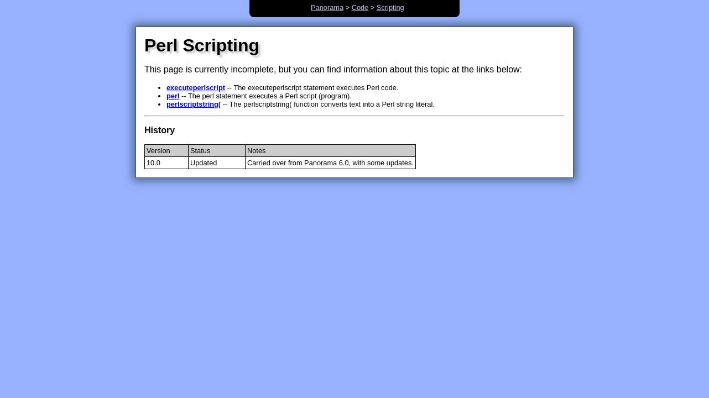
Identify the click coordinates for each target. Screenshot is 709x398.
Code (360, 7)
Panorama (327, 7)
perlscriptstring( (193, 104)
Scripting (390, 7)
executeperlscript (195, 87)
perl (172, 96)
